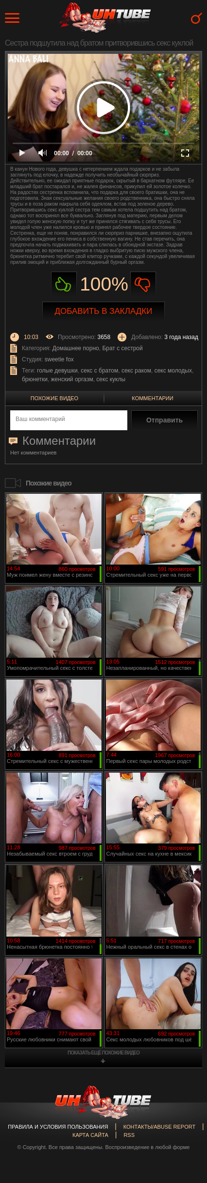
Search (196, 18)
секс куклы (110, 379)
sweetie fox (59, 359)
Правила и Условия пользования (58, 1127)
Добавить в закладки (104, 311)
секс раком (136, 370)
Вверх (185, 1110)
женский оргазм (72, 379)
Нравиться (64, 284)
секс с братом (99, 370)
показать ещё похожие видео (103, 1052)
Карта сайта (90, 1135)
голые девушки (57, 370)
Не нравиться (143, 284)
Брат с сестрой (122, 348)
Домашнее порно (75, 348)
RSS (129, 1135)
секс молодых (173, 370)
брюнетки (35, 379)
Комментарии (152, 398)
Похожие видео (54, 398)
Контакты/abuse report (159, 1127)
